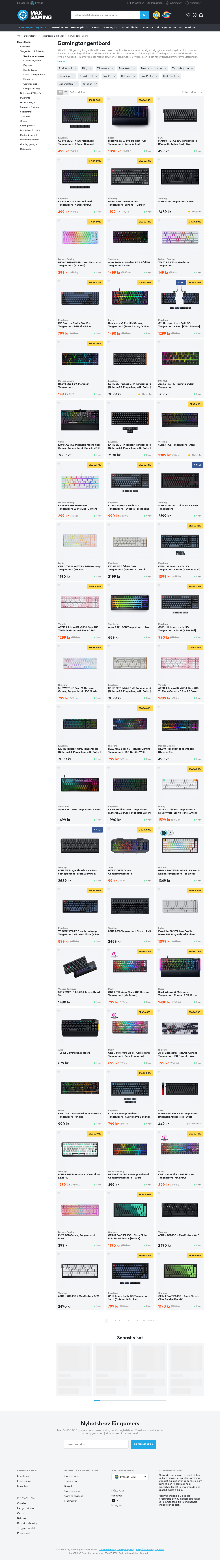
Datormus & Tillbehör (30, 93)
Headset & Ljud (28, 102)
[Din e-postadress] (96, 1444)
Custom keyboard (32, 61)
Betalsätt (22, 1518)
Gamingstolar (72, 1491)
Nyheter (41, 27)
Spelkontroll (26, 112)
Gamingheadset (73, 1496)
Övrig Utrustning (31, 89)
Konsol (96, 27)
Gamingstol (111, 27)
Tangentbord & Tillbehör (52, 36)
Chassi (23, 121)
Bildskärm (25, 47)
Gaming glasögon (28, 144)
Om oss (21, 1513)
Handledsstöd (30, 70)
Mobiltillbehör (130, 27)
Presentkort (138, 3)
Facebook (116, 1495)
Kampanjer (26, 27)
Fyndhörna (169, 27)
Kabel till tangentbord (34, 75)
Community (174, 3)
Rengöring (28, 79)
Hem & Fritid (151, 27)
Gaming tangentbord (78, 36)
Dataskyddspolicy (27, 1523)
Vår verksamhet (107, 1550)
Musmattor (70, 1501)
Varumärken (187, 27)
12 (144, 1321)
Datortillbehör (59, 27)
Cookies (21, 1503)
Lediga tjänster (26, 1508)
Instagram (117, 1505)
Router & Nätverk (28, 135)
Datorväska (25, 149)
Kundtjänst (195, 3)
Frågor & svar (24, 1481)
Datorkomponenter (29, 140)
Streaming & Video (29, 107)
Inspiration (155, 2)
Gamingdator (79, 27)
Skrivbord (25, 116)
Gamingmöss (71, 1476)
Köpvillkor (22, 1486)
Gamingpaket (30, 84)
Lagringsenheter (28, 126)
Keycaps (27, 65)
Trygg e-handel (26, 1528)
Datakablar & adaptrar (31, 130)
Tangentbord (71, 1481)
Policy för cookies (144, 1550)
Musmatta (25, 98)
